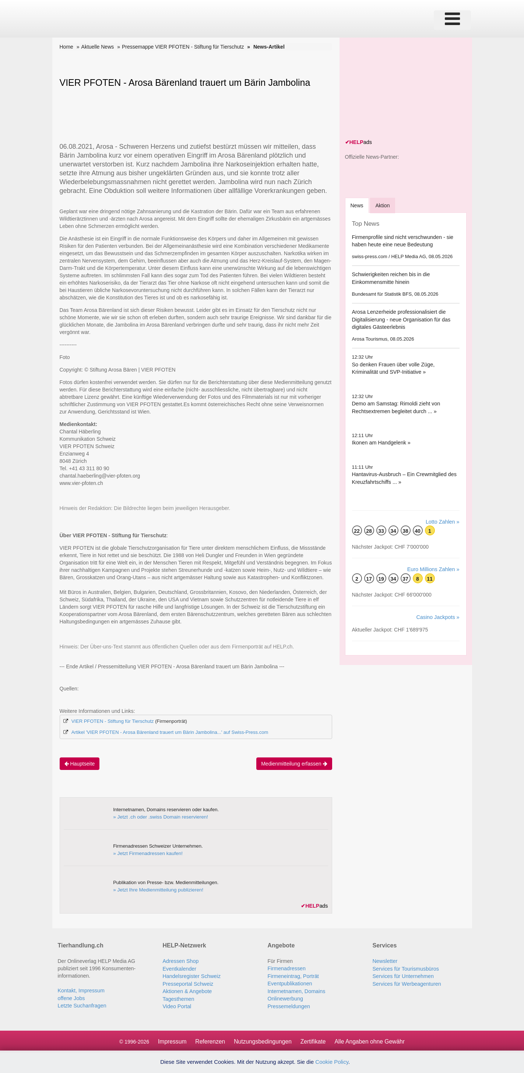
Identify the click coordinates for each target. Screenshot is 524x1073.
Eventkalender (179, 968)
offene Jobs (71, 997)
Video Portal (177, 1005)
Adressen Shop (180, 961)
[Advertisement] (400, 89)
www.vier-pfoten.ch (81, 483)
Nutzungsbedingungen (262, 1040)
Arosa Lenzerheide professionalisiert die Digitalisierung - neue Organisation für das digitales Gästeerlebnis (400, 319)
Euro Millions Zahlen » (434, 568)
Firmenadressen (286, 968)
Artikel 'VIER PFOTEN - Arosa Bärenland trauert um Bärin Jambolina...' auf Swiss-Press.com (169, 732)
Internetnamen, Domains (296, 990)
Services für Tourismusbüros (405, 968)
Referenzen (209, 1040)
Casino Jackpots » (438, 616)
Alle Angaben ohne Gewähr (371, 1040)
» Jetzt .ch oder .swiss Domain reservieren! (159, 816)
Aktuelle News (97, 47)
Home (66, 47)
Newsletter (385, 961)
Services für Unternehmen (403, 975)
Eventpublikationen (289, 983)
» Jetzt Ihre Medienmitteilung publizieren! (156, 889)
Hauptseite (79, 763)
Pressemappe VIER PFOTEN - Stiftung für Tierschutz (183, 47)
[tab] (357, 204)
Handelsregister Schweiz (191, 975)
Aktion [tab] (384, 205)
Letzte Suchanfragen (81, 1005)
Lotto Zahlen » (443, 521)
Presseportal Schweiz (187, 983)
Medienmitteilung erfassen (294, 763)
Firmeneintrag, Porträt (293, 975)
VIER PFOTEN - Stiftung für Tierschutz (112, 721)
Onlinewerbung (285, 997)
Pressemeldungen (288, 1005)
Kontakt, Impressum (81, 990)
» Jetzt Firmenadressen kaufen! (146, 853)
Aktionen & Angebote (187, 990)
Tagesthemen (178, 997)
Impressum (170, 1040)
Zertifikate (313, 1040)
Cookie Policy (331, 1062)
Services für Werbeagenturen (406, 983)
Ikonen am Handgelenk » (380, 442)
